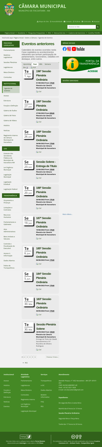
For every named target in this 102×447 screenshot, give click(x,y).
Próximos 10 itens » (52, 357)
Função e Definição (7, 391)
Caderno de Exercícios (77, 33)
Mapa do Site (44, 21)
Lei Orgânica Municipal (25, 405)
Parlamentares (26, 381)
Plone (41, 443)
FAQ (42, 402)
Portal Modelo (40, 441)
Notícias (7, 402)
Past (35, 64)
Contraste (87, 21)
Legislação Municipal (28, 411)
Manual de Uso (59, 33)
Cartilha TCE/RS (94, 33)
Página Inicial (10, 33)
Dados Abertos (46, 390)
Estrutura (7, 397)
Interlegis (22, 443)
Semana (48, 64)
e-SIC (43, 385)
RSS (49, 33)
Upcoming (27, 64)
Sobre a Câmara (31, 38)
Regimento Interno (28, 399)
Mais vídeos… (68, 214)
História (7, 385)
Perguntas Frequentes (36, 33)
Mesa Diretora (26, 390)
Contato (69, 21)
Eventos (7, 406)
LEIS (5, 148)
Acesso (6, 381)
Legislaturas (25, 385)
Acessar (97, 21)
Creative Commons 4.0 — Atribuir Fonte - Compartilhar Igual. (79, 442)
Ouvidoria (21, 33)
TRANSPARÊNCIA (10, 195)
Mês (40, 64)
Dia (24, 67)
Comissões (25, 395)
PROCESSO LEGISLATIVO (9, 44)
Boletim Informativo (45, 396)
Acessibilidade (57, 21)
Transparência (46, 381)
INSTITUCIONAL (10, 84)
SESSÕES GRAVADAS (70, 80)
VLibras (77, 21)
